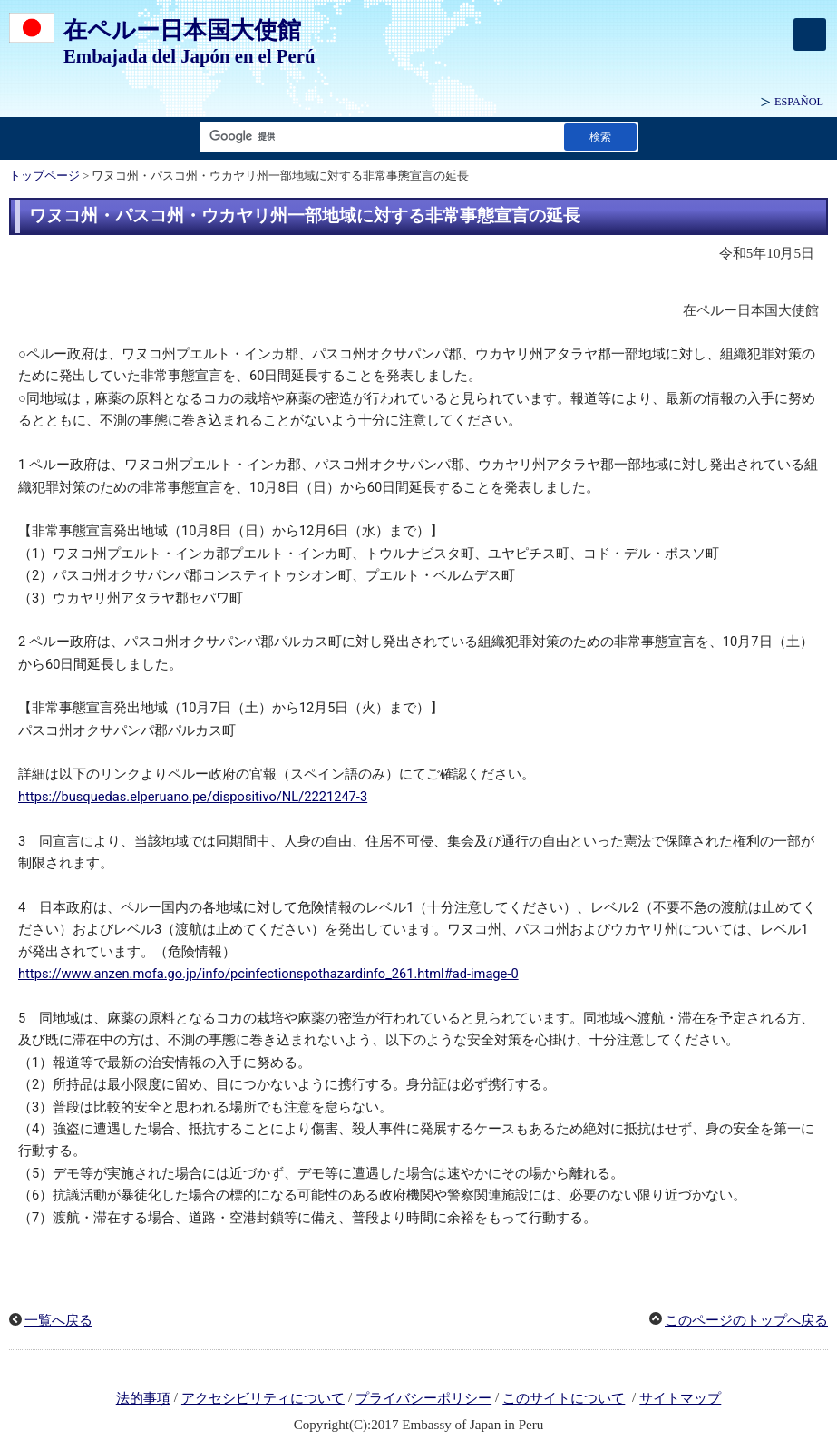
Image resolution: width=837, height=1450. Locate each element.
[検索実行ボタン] (600, 136)
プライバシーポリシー (423, 1398)
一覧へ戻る (58, 1320)
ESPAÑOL (798, 101)
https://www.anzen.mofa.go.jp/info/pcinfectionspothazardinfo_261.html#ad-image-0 (268, 973)
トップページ (44, 176)
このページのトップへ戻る (746, 1320)
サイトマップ (680, 1398)
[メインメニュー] (809, 34)
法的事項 (143, 1398)
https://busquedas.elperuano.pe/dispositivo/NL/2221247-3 (192, 797)
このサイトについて (563, 1398)
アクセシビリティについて (263, 1398)
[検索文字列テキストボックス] (378, 136)
